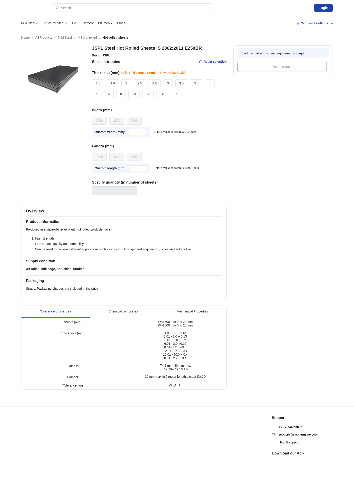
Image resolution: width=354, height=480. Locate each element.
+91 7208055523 (287, 419)
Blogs (121, 23)
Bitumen (105, 23)
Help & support (286, 435)
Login (323, 8)
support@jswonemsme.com (295, 427)
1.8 (113, 83)
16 (175, 94)
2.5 (139, 83)
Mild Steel (29, 23)
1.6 (98, 83)
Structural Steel (54, 23)
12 (148, 94)
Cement (88, 23)
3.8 (196, 83)
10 (134, 94)
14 (162, 94)
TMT (75, 23)
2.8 (154, 83)
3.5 (181, 83)
